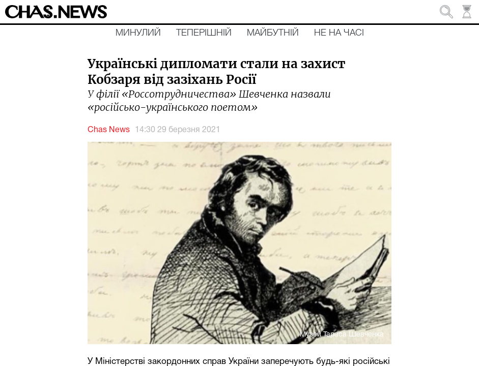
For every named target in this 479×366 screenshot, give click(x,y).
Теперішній (204, 33)
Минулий (138, 33)
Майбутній (273, 33)
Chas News (109, 130)
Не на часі (339, 33)
